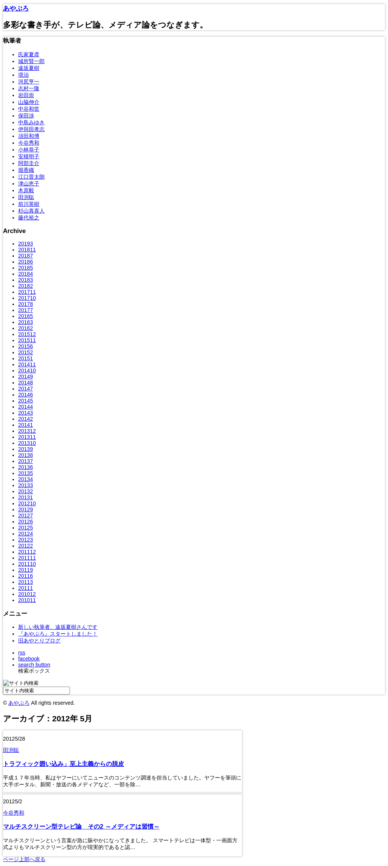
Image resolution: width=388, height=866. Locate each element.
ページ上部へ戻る (24, 859)
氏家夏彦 (28, 54)
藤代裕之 (28, 218)
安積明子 (28, 156)
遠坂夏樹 (28, 68)
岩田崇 (26, 95)
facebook (29, 659)
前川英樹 (28, 204)
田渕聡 (26, 197)
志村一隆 (28, 88)
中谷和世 (28, 109)
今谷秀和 (28, 143)
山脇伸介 (28, 102)
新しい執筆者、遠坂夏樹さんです (58, 627)
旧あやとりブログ (39, 641)
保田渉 (26, 116)
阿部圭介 (28, 163)
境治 (23, 75)
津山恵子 (28, 184)
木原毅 (26, 190)
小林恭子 (28, 150)
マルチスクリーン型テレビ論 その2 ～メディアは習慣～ (81, 826)
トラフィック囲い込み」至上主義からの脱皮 (63, 763)
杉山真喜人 (31, 211)
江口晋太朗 (31, 177)
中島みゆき (31, 122)
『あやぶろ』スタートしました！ (58, 634)
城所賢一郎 (31, 61)
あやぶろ (16, 8)
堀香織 (26, 170)
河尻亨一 (28, 82)
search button (34, 665)
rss (21, 653)
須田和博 (28, 136)
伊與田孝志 (31, 129)
